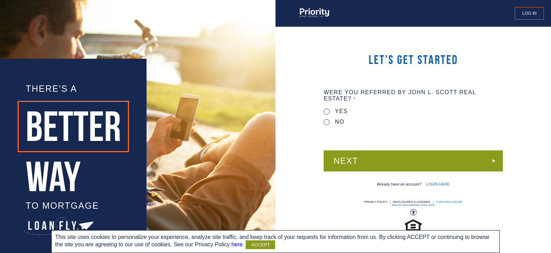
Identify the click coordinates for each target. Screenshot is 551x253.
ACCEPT (260, 244)
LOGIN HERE (438, 184)
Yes (336, 111)
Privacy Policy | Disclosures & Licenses (397, 201)
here (236, 244)
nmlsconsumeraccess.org (413, 205)
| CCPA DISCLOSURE (446, 201)
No (334, 122)
